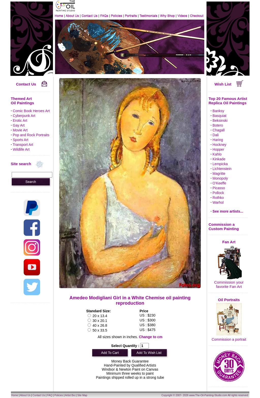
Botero (218, 125)
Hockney (219, 145)
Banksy (218, 111)
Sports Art (20, 140)
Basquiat (219, 116)
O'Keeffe (219, 183)
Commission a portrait (229, 339)
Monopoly (220, 178)
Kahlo (217, 154)
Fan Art (229, 242)
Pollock (218, 193)
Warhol (218, 202)
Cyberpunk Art (24, 116)
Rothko (218, 198)
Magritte (219, 173)
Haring (218, 140)
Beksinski (220, 120)
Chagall (218, 130)
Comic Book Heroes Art (31, 111)
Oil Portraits (229, 300)
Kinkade (219, 159)
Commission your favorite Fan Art (229, 284)
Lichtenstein (222, 169)
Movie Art (20, 130)
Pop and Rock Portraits (31, 135)
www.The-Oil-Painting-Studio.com (208, 395)
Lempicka (220, 164)
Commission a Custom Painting (224, 226)
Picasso (219, 188)
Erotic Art (20, 120)
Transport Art (23, 145)
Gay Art (19, 125)
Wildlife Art (21, 149)
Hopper (218, 149)
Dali (216, 135)
